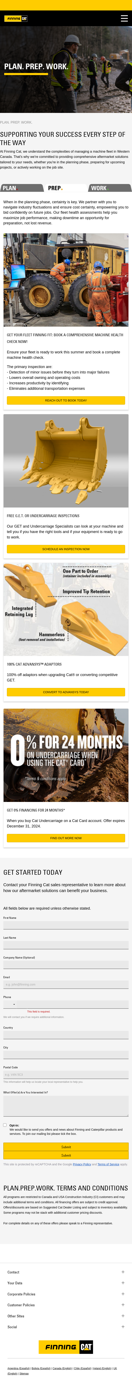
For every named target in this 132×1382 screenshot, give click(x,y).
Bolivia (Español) (41, 1368)
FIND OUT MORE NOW (66, 838)
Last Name (9, 938)
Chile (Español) (82, 1368)
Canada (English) (62, 1368)
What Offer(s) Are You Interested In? (25, 1092)
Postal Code (10, 1067)
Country (8, 1027)
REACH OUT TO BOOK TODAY (66, 400)
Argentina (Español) (19, 1368)
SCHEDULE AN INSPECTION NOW (66, 549)
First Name (9, 918)
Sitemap (24, 1373)
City (5, 1047)
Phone (7, 997)
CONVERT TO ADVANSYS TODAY (66, 692)
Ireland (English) (102, 1368)
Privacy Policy (82, 1164)
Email (6, 977)
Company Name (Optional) (19, 957)
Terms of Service (108, 1164)
